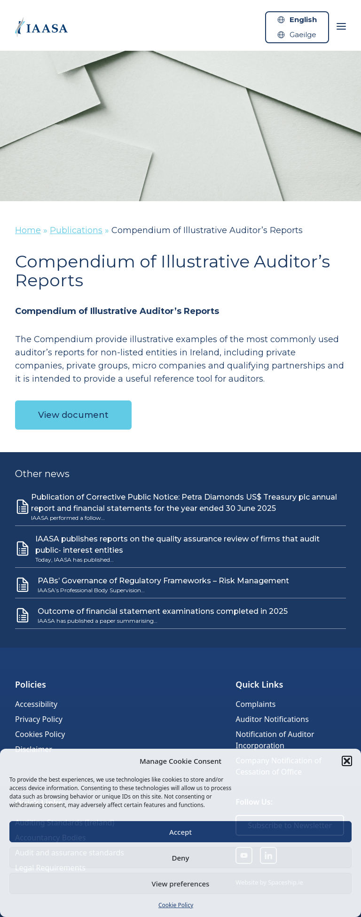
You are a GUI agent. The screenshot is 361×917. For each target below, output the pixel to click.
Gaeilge (303, 34)
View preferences (181, 883)
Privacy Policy (39, 719)
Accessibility (36, 704)
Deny (180, 857)
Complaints (255, 704)
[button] (347, 761)
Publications (76, 230)
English (303, 19)
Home (28, 230)
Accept (180, 832)
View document (73, 415)
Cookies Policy (40, 734)
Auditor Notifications (271, 719)
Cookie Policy (175, 905)
